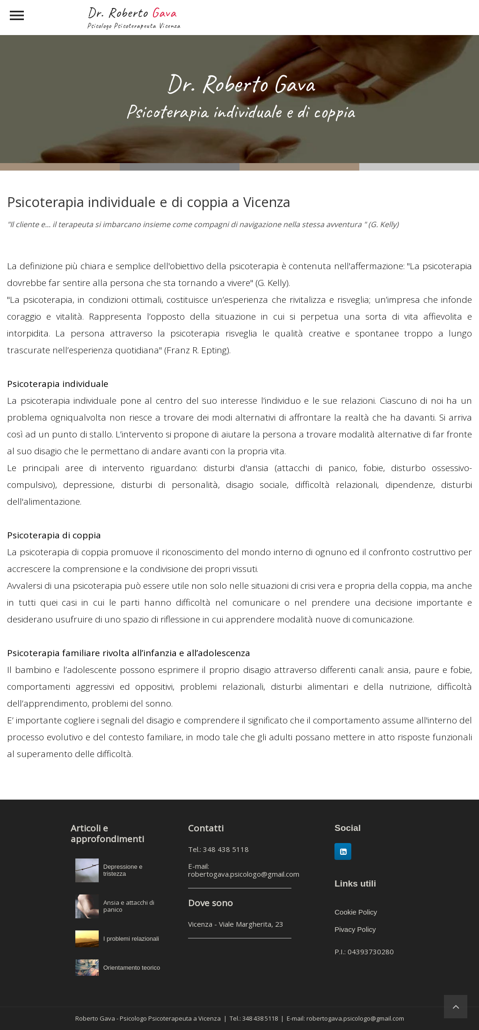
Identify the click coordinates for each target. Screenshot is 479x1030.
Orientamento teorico (131, 967)
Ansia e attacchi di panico (128, 906)
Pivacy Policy (355, 929)
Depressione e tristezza (123, 870)
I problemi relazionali (131, 938)
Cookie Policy (355, 912)
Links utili (355, 883)
